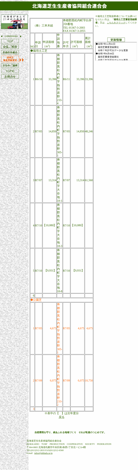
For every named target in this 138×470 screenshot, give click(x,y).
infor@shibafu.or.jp (43, 453)
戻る (61, 416)
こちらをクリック (116, 22)
